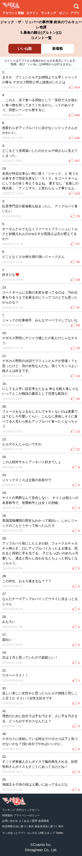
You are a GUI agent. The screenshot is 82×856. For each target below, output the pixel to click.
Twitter (59, 833)
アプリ (75, 13)
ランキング (48, 13)
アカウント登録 (13, 13)
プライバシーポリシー (27, 815)
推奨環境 (43, 820)
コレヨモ (32, 833)
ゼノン (63, 13)
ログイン (32, 13)
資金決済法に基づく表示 (49, 826)
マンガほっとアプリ (14, 833)
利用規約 (7, 815)
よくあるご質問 (28, 820)
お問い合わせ (10, 820)
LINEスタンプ (46, 833)
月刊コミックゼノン (28, 809)
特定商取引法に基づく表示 (18, 826)
